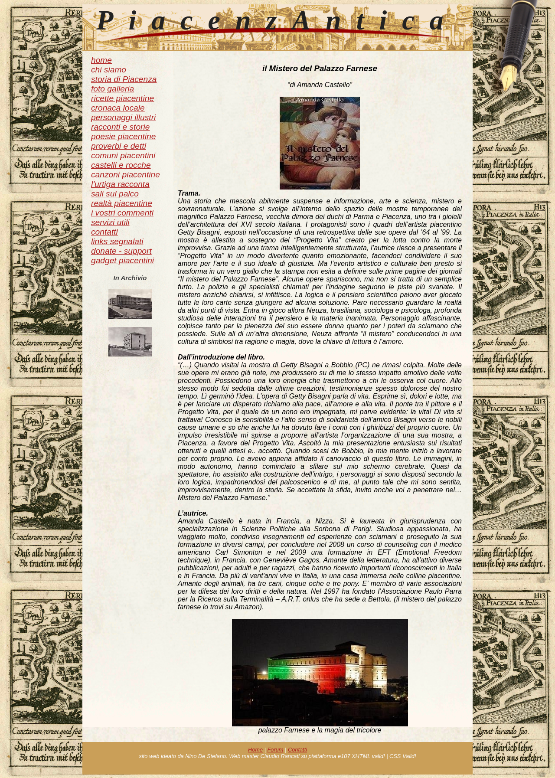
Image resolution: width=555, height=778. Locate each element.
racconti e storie (120, 126)
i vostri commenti (122, 212)
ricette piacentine (122, 98)
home (101, 60)
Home (255, 749)
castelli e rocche (121, 165)
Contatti (297, 749)
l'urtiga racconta (120, 184)
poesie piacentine (123, 136)
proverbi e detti (118, 145)
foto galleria (112, 88)
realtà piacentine (121, 203)
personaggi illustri (123, 117)
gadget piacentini (122, 260)
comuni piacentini (123, 155)
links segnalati (117, 241)
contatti (104, 231)
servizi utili (110, 222)
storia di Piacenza (124, 79)
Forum (276, 749)
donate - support (121, 250)
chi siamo (108, 69)
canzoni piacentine (125, 174)
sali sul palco (115, 193)
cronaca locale (118, 107)
